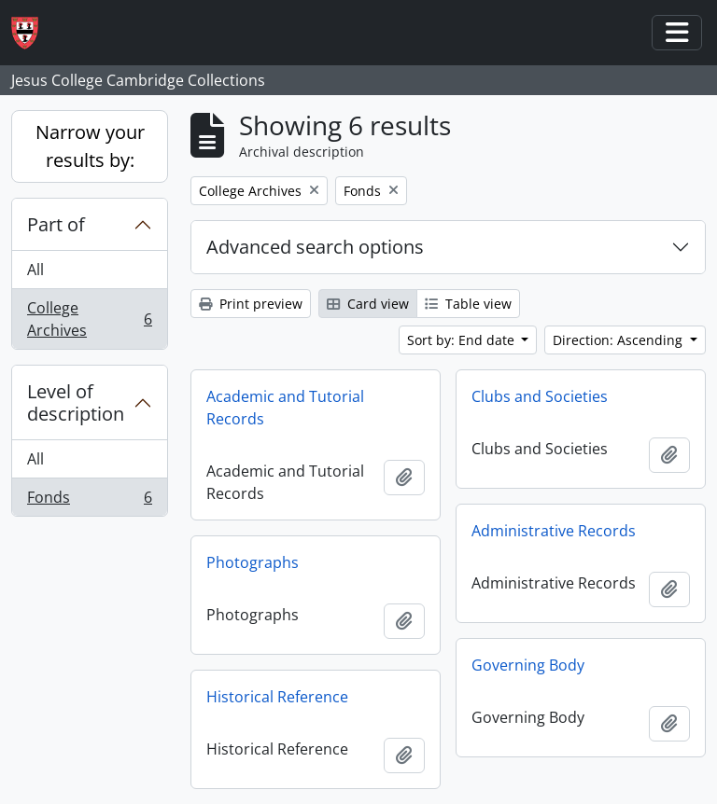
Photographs (252, 562)
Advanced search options (315, 246)
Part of (56, 224)
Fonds (89, 501)
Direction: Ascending (619, 340)
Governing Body (527, 665)
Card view (368, 303)
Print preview (250, 303)
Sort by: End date (462, 340)
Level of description (75, 402)
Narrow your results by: (90, 146)
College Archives (89, 319)
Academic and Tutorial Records (285, 407)
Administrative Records (553, 530)
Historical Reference (277, 696)
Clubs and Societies (539, 396)
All (35, 269)
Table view (468, 303)
